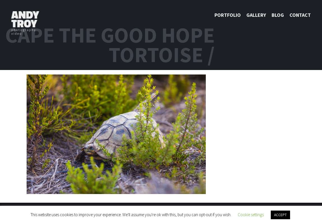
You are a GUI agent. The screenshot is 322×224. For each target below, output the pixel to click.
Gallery (256, 15)
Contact (300, 15)
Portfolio (227, 15)
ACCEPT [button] (280, 215)
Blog (278, 15)
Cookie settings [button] (251, 214)
